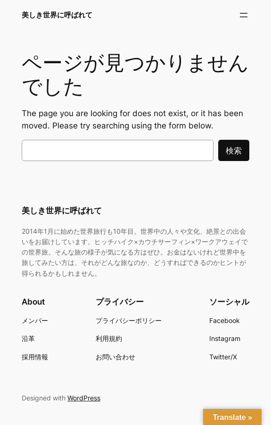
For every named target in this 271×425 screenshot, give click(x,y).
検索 (234, 150)
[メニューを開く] (243, 15)
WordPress (83, 398)
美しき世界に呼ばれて (57, 14)
